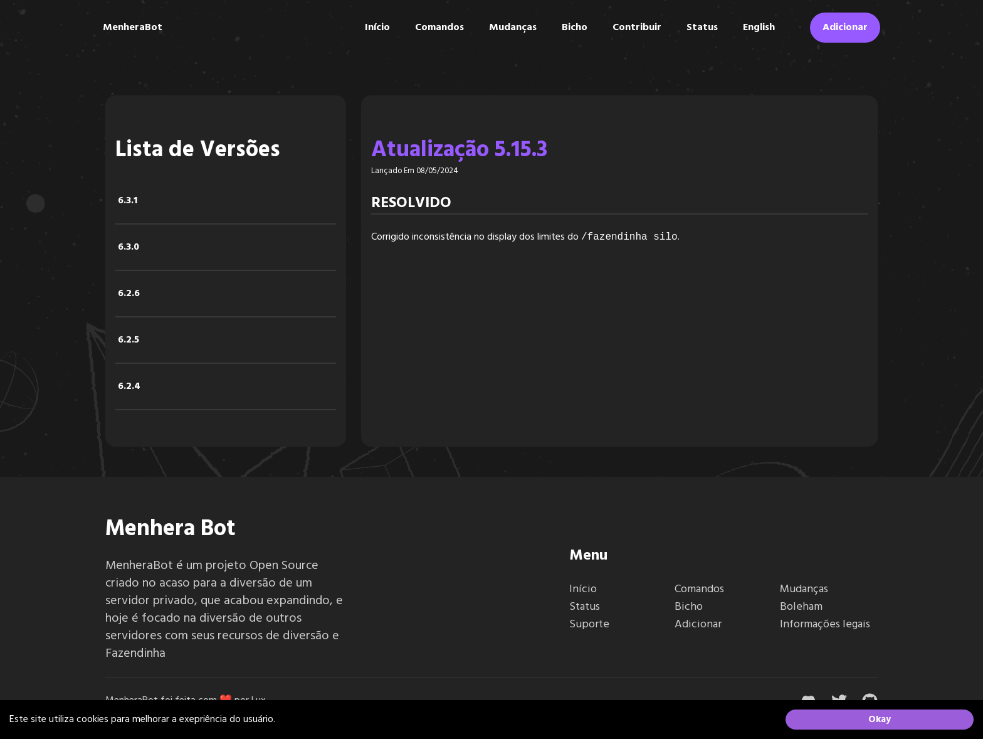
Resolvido (411, 203)
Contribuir (636, 27)
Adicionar (845, 27)
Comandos (439, 27)
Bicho (574, 27)
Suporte (589, 624)
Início (377, 27)
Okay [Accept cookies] (879, 719)
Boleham (801, 607)
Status (702, 27)
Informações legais (825, 624)
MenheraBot (132, 27)
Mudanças (513, 27)
